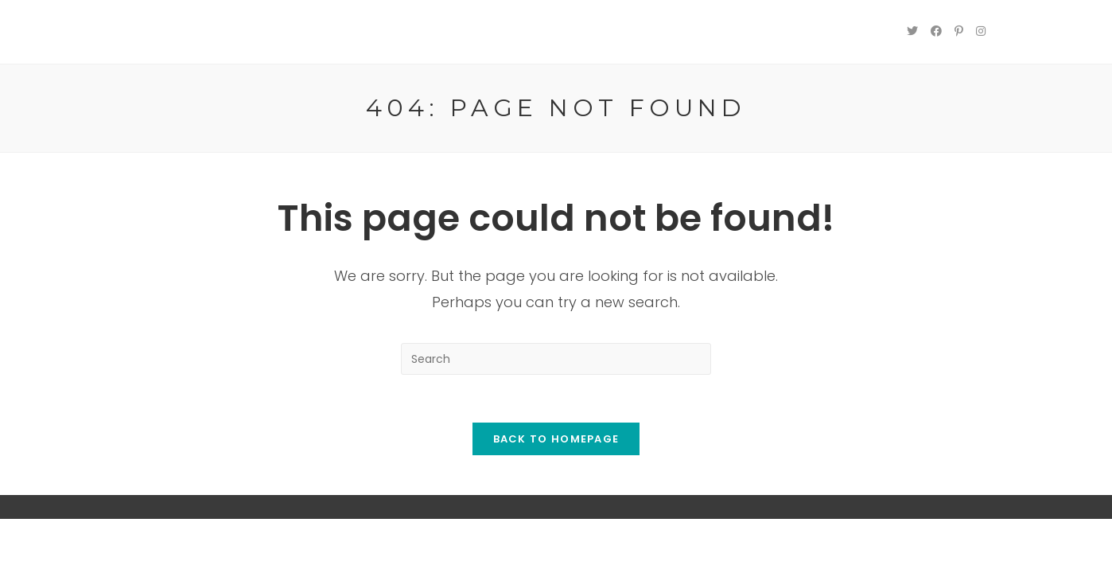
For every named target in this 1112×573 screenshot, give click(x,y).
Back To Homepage (556, 438)
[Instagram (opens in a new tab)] (981, 31)
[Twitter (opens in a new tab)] (912, 31)
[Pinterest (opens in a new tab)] (959, 31)
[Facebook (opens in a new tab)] (936, 31)
